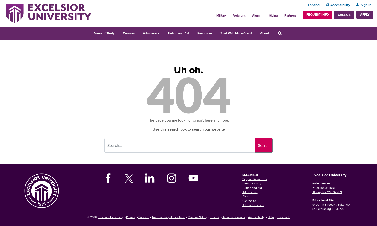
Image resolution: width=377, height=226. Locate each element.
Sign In (363, 4)
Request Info (317, 14)
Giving (273, 15)
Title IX (214, 217)
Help (271, 217)
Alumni (257, 15)
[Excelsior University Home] (48, 13)
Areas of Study (104, 33)
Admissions (151, 33)
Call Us (344, 14)
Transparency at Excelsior (168, 217)
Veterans (239, 15)
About (264, 33)
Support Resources (254, 179)
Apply (364, 14)
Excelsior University (110, 217)
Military (221, 15)
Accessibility (338, 4)
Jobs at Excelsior (253, 205)
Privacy (130, 217)
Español (314, 4)
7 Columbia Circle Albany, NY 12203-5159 (327, 190)
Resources (204, 33)
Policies (143, 217)
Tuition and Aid (178, 33)
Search (264, 145)
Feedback (283, 217)
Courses (129, 33)
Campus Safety (197, 217)
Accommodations (233, 217)
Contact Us (249, 201)
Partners (290, 15)
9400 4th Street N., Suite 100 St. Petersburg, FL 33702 (331, 206)
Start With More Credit (236, 33)
